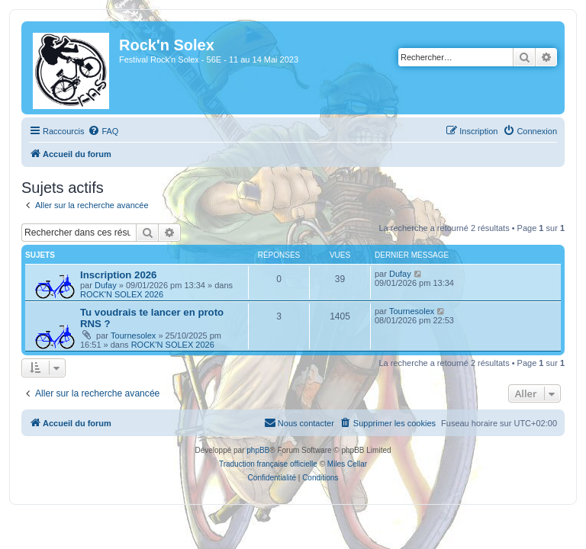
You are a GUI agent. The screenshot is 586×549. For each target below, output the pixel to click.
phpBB (257, 450)
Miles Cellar (347, 464)
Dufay (106, 285)
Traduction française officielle (268, 464)
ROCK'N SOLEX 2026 (121, 294)
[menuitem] (103, 131)
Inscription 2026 (118, 275)
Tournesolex (133, 335)
